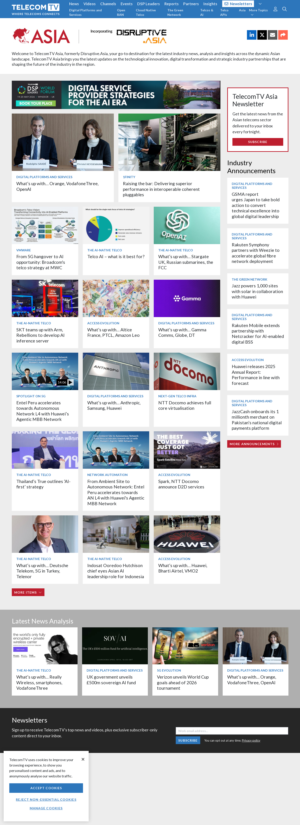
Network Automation (107, 475)
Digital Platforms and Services (85, 12)
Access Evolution (103, 323)
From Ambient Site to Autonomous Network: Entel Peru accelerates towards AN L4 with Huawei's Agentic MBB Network (115, 492)
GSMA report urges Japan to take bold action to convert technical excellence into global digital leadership (256, 205)
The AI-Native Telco (104, 250)
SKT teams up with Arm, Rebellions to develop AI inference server (40, 335)
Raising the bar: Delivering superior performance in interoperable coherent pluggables (161, 189)
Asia (242, 10)
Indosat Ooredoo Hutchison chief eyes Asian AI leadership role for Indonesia (115, 571)
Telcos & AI (206, 12)
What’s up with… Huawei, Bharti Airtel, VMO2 (182, 568)
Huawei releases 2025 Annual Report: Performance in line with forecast (256, 375)
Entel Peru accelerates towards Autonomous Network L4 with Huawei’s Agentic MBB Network (42, 411)
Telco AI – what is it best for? (115, 256)
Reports (171, 3)
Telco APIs (224, 12)
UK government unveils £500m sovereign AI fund (111, 679)
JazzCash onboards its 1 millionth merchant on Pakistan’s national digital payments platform (257, 420)
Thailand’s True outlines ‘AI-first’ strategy (43, 484)
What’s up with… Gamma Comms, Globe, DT (182, 332)
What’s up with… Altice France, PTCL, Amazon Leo (113, 332)
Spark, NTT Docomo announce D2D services (181, 484)
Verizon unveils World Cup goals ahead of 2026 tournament (183, 682)
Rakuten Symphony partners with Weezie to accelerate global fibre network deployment (256, 253)
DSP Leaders (148, 3)
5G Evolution (169, 670)
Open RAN (121, 12)
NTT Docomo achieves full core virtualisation (184, 405)
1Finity (129, 177)
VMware (23, 250)
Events (127, 3)
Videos (89, 3)
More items (28, 592)
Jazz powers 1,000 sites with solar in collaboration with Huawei (257, 291)
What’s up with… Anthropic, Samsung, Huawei (114, 405)
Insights (210, 3)
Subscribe (257, 142)
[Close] (83, 759)
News (74, 3)
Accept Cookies (46, 788)
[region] (46, 786)
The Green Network (175, 12)
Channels (108, 3)
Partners (191, 3)
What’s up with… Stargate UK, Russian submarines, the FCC (185, 262)
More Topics (258, 12)
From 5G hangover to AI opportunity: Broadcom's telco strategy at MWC (40, 262)
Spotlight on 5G (31, 396)
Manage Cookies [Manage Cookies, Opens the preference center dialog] (46, 808)
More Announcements (254, 444)
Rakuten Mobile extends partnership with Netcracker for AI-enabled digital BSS (258, 334)
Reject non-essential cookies (46, 799)
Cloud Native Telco (146, 12)
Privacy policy (251, 740)
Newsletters (238, 3)
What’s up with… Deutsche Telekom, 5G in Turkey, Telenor (42, 571)
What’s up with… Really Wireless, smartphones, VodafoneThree (39, 682)
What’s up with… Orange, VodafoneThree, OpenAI (251, 679)
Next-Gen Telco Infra (177, 396)
